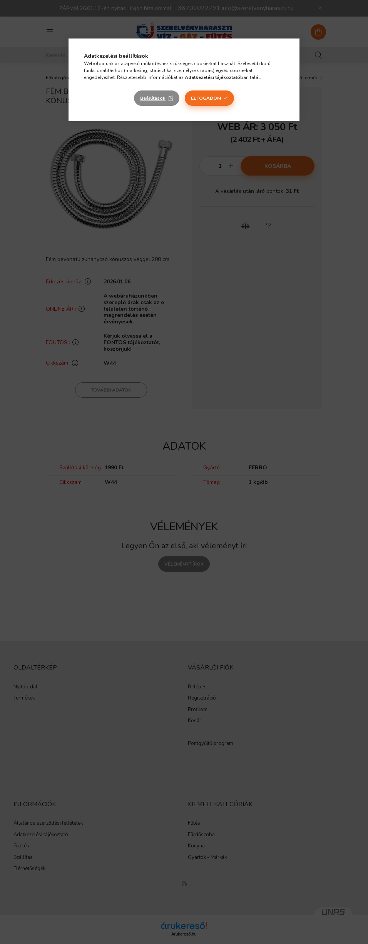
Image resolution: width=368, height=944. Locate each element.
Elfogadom (206, 98)
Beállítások (153, 98)
